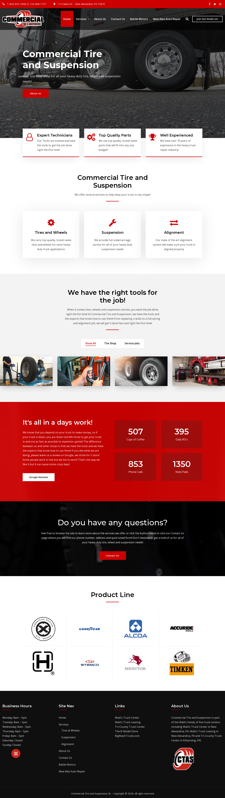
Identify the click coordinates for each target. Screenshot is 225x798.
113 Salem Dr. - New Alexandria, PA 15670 (81, 4)
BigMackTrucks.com (127, 734)
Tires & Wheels (70, 728)
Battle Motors (139, 21)
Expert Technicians (55, 135)
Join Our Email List (207, 21)
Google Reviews (38, 475)
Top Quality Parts (115, 135)
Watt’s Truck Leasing (128, 720)
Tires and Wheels (51, 230)
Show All (90, 341)
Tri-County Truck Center (130, 725)
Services (82, 21)
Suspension (113, 230)
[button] (15, 753)
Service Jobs (132, 341)
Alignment (174, 230)
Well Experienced (176, 135)
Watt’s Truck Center (127, 715)
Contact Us (118, 21)
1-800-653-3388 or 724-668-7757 (26, 4)
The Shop (110, 341)
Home (67, 21)
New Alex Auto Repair (167, 21)
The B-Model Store (126, 729)
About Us (100, 21)
